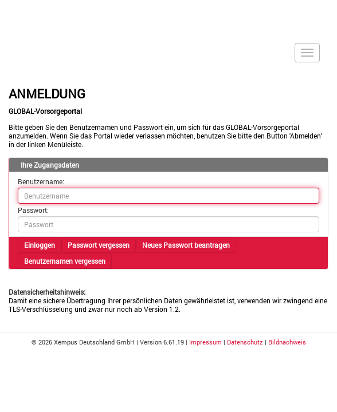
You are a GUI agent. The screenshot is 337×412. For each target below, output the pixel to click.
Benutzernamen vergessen (64, 261)
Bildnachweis (287, 342)
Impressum (205, 342)
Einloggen (39, 244)
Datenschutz (245, 342)
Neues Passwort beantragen (186, 244)
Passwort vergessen (99, 244)
